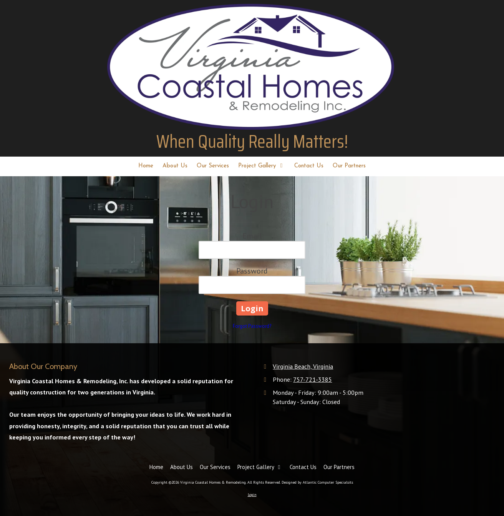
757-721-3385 (312, 379)
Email (252, 236)
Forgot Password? (252, 326)
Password (252, 271)
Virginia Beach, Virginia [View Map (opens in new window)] (303, 366)
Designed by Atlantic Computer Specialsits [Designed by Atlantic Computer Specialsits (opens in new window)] (317, 482)
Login (252, 494)
